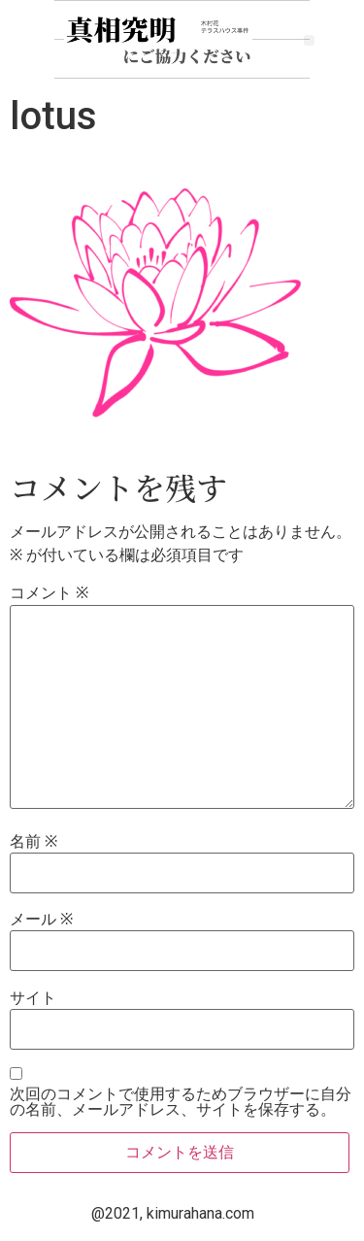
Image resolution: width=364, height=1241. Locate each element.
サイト (33, 998)
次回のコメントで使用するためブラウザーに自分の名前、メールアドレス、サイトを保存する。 (180, 1102)
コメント (49, 593)
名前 (33, 842)
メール (41, 919)
